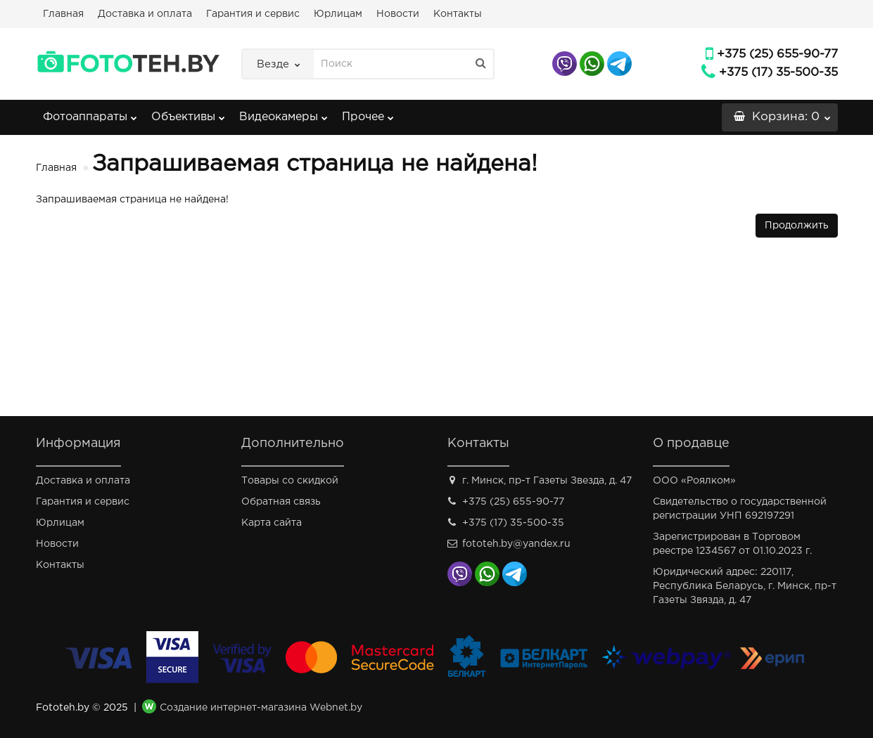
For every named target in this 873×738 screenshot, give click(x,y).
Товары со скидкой (289, 481)
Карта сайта (271, 523)
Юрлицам (338, 14)
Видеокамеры (283, 112)
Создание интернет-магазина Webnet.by (261, 708)
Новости (397, 14)
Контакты (457, 14)
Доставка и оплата (145, 14)
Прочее (368, 112)
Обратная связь (281, 502)
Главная (63, 14)
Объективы (188, 112)
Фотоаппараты (90, 112)
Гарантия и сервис (253, 14)
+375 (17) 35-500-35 (778, 72)
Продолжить (797, 225)
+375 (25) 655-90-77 (777, 54)
